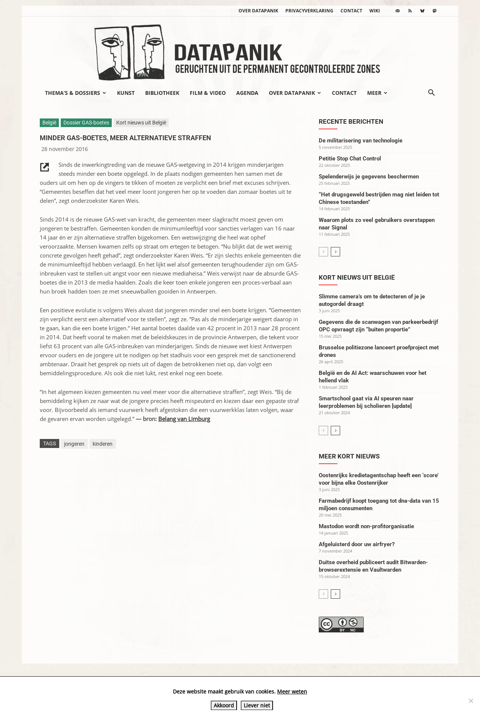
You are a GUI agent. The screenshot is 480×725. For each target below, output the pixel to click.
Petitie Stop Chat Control (350, 158)
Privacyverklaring (309, 10)
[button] (431, 93)
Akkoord (224, 705)
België (49, 123)
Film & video (208, 92)
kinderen (102, 444)
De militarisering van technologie (360, 140)
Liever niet (257, 705)
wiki (374, 10)
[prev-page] (323, 251)
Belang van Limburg (184, 418)
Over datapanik (258, 10)
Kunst (126, 92)
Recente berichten (351, 121)
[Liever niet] (470, 700)
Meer (377, 92)
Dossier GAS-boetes (86, 123)
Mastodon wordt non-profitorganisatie (366, 526)
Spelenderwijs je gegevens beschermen (369, 176)
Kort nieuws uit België (141, 123)
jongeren (74, 444)
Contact (351, 10)
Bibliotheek (162, 92)
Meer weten (292, 691)
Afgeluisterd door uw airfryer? (356, 544)
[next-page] (335, 251)
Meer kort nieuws (349, 456)
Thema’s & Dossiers (75, 92)
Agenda (247, 92)
